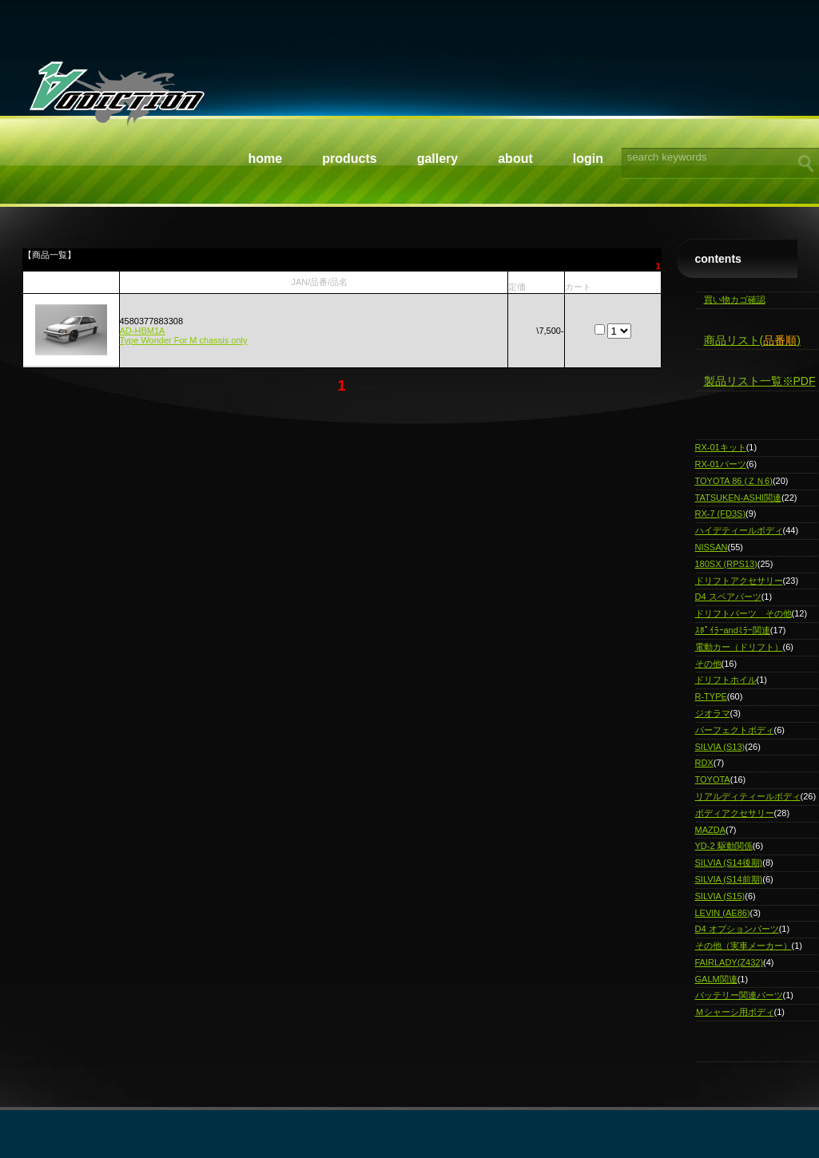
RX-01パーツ (720, 464)
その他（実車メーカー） (743, 945)
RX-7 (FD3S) (720, 513)
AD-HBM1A (142, 330)
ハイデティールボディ (739, 530)
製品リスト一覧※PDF (760, 381)
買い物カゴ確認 (734, 299)
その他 (708, 663)
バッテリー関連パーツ (739, 995)
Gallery (438, 158)
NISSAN (711, 547)
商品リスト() (752, 340)
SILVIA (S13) (720, 747)
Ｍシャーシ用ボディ (734, 1012)
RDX (704, 762)
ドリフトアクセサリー (739, 580)
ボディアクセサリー (734, 813)
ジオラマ (712, 713)
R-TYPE (711, 696)
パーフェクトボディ (734, 730)
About (515, 158)
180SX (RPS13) (726, 564)
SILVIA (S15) (720, 896)
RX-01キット (720, 447)
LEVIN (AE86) (722, 913)
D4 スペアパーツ (728, 596)
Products (349, 158)
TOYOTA (712, 779)
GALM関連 (716, 979)
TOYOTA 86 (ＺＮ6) (734, 481)
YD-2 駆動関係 (724, 846)
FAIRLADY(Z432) (729, 962)
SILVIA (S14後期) (729, 862)
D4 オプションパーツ (737, 929)
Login (588, 158)
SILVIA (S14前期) (729, 879)
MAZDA (710, 830)
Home (265, 158)
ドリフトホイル (726, 679)
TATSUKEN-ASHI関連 (738, 497)
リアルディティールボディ (748, 796)
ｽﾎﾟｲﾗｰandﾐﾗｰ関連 (732, 630)
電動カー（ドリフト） (739, 647)
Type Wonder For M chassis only (184, 340)
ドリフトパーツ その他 (743, 613)
